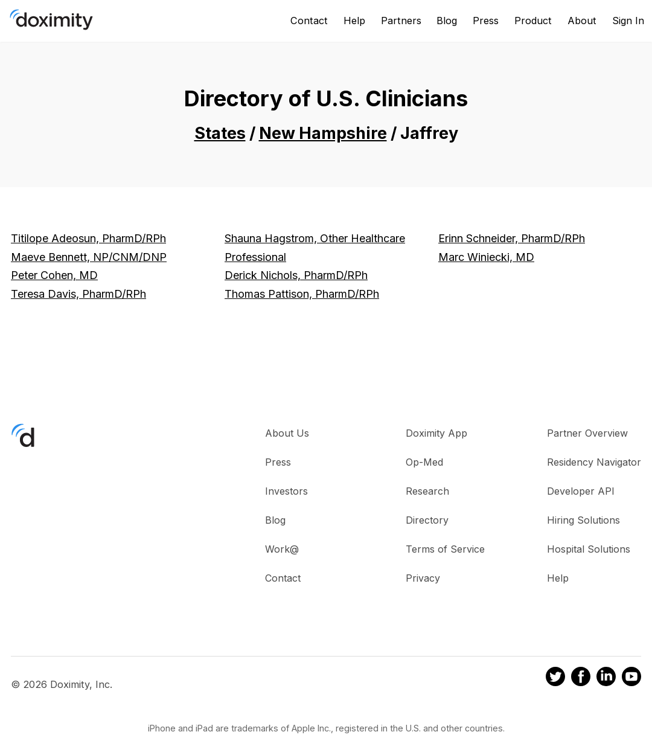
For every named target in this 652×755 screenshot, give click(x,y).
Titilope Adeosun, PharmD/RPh (88, 238)
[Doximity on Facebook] (580, 678)
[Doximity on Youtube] (631, 678)
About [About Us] (581, 20)
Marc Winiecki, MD (486, 257)
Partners (401, 20)
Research (427, 491)
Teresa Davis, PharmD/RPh (78, 294)
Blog (446, 20)
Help (354, 20)
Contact (309, 20)
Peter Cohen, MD (54, 275)
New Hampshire (323, 133)
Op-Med (424, 462)
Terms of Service (445, 549)
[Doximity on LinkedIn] (606, 678)
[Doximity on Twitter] (555, 678)
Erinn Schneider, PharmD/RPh (511, 238)
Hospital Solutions (588, 549)
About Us (287, 433)
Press (486, 20)
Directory (427, 520)
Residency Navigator (594, 462)
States (220, 133)
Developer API (581, 491)
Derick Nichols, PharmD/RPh (296, 275)
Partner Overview (587, 433)
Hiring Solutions (583, 520)
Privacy (423, 578)
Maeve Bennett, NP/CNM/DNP (89, 257)
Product (533, 20)
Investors (286, 491)
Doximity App (436, 433)
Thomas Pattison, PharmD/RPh (302, 294)
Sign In (628, 20)
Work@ (282, 549)
